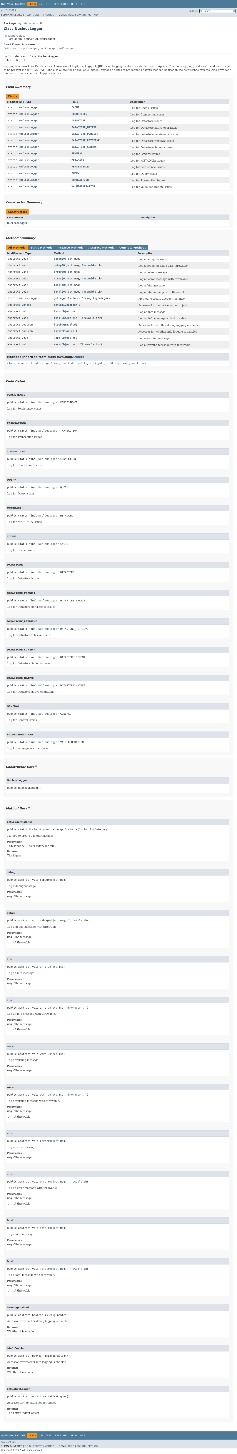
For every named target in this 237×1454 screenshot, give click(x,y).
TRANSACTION (80, 179)
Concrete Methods (132, 247)
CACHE (75, 107)
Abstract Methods (101, 247)
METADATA (77, 160)
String (86, 298)
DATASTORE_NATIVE (83, 127)
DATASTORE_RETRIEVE (85, 140)
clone (11, 363)
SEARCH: (193, 11)
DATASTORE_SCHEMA (83, 146)
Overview (7, 4)
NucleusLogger (29, 107)
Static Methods (41, 247)
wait (126, 363)
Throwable (89, 265)
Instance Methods (70, 247)
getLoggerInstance (67, 298)
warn (57, 337)
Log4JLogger (48, 48)
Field (27, 15)
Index (74, 4)
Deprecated (61, 4)
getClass (52, 363)
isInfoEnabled (64, 331)
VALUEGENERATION (83, 186)
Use (41, 4)
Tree (48, 4)
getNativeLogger (65, 304)
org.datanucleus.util (30, 23)
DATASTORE (78, 120)
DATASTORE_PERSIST (84, 133)
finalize (37, 363)
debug (58, 258)
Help (82, 4)
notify (82, 363)
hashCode (68, 363)
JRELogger (11, 48)
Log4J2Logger (28, 48)
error (58, 271)
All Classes (8, 10)
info (57, 311)
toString (113, 363)
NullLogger (66, 48)
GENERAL (76, 153)
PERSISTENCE (80, 166)
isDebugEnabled (65, 324)
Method (49, 15)
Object (21, 60)
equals (23, 363)
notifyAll (97, 363)
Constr (37, 15)
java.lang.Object (14, 35)
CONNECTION (79, 114)
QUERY (75, 173)
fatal (58, 285)
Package (20, 4)
